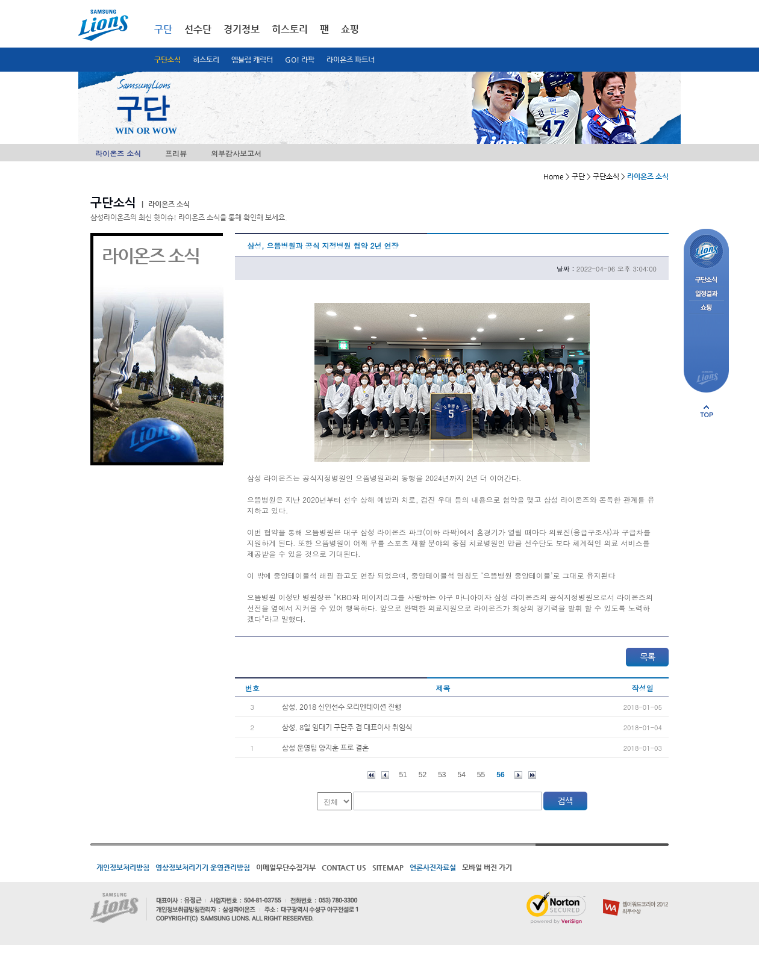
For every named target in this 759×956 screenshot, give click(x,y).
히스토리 (206, 59)
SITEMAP (388, 867)
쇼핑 (350, 29)
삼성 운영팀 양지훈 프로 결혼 (325, 747)
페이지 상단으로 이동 (706, 411)
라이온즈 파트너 (350, 59)
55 (481, 775)
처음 (371, 775)
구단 (163, 29)
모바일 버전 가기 (487, 867)
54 (462, 775)
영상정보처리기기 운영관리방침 (202, 867)
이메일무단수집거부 (286, 867)
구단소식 (167, 59)
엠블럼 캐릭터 (252, 59)
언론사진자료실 (433, 867)
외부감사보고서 (236, 153)
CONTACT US (344, 867)
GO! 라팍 (299, 59)
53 (442, 775)
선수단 (197, 29)
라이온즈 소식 (118, 153)
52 (422, 775)
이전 (385, 775)
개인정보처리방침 (122, 867)
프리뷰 (176, 153)
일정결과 (706, 294)
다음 (518, 775)
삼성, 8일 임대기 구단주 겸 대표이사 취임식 (347, 727)
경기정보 (241, 29)
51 (403, 775)
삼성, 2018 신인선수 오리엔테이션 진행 (341, 707)
